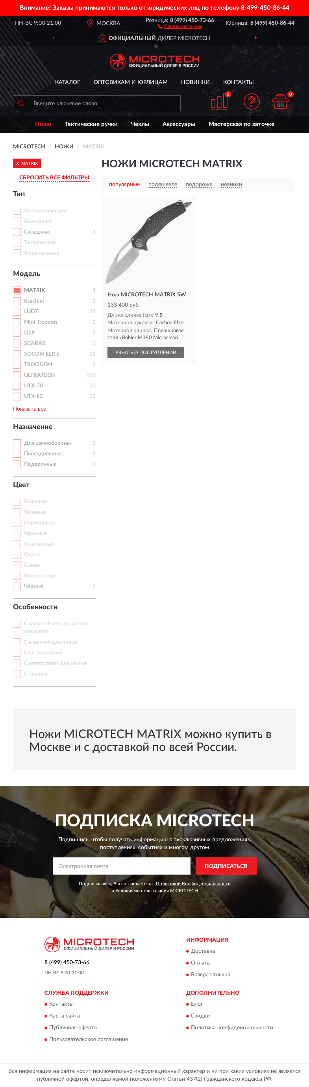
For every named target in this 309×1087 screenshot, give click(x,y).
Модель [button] (26, 274)
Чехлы (140, 124)
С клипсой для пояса (50, 642)
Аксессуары (179, 124)
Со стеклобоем (43, 653)
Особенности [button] (35, 607)
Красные (35, 533)
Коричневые (39, 523)
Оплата (200, 963)
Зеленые (35, 512)
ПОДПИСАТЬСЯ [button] (226, 866)
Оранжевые (39, 544)
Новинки (195, 82)
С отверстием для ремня (55, 663)
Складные (37, 232)
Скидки (200, 1016)
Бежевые (35, 501)
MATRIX (34, 290)
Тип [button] (19, 194)
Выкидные (37, 221)
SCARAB (35, 343)
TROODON (38, 364)
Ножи (43, 124)
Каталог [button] (67, 82)
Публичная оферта (73, 1028)
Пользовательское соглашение (88, 1040)
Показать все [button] (29, 409)
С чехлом (35, 674)
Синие (32, 565)
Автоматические (45, 211)
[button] (180, 26)
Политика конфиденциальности (232, 1028)
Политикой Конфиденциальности (193, 883)
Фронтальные (41, 253)
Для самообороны (47, 443)
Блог (197, 1004)
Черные (33, 586)
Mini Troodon (40, 322)
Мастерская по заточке (241, 124)
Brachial (34, 301)
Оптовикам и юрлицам (131, 82)
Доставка (203, 951)
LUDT (31, 311)
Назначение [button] (33, 427)
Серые (32, 554)
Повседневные (42, 454)
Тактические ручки (91, 124)
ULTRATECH (39, 375)
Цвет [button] (21, 485)
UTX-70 (33, 386)
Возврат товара (210, 974)
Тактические (40, 242)
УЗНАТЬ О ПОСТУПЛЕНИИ (145, 352)
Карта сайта (64, 1016)
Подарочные (40, 464)
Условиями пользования (142, 890)
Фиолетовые (40, 576)
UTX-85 (33, 396)
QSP (29, 333)
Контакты (238, 82)
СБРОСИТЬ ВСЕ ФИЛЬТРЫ (54, 178)
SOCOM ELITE (41, 354)
